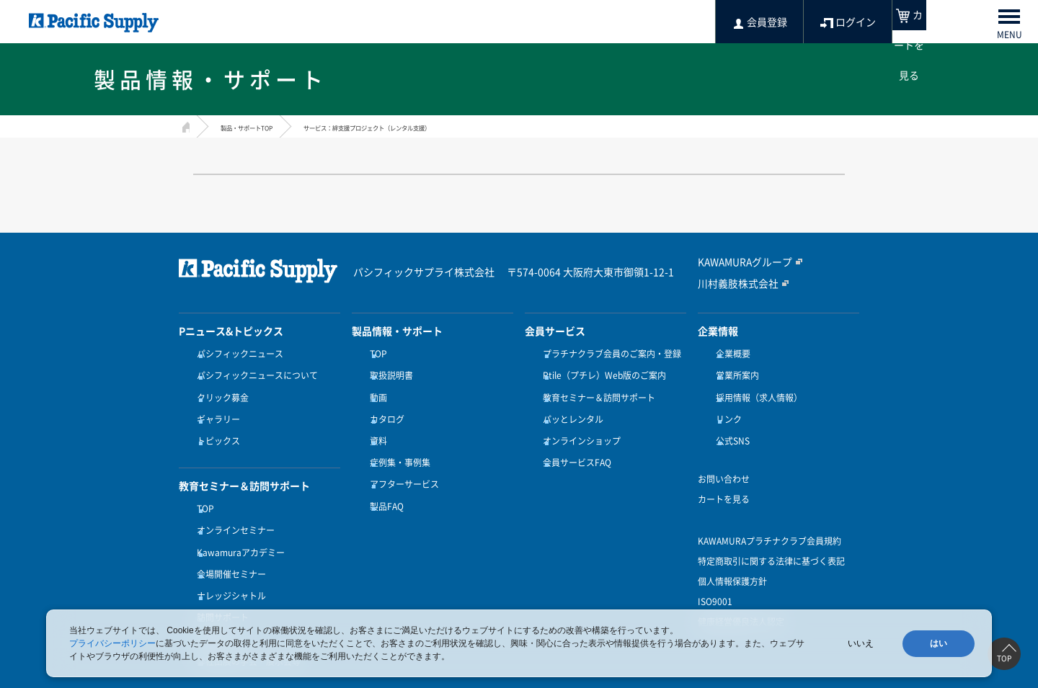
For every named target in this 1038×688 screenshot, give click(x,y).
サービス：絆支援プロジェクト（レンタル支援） (424, 126)
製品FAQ (383, 476)
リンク (725, 406)
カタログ (383, 406)
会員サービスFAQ (573, 441)
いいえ (861, 643)
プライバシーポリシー (112, 643)
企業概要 (729, 353)
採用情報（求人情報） (755, 389)
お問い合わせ (724, 458)
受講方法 (210, 593)
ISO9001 (715, 580)
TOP (201, 487)
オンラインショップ (578, 424)
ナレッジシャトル (227, 558)
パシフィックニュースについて (253, 371)
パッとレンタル (569, 406)
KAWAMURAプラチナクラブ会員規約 (769, 520)
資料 (374, 424)
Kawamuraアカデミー (237, 523)
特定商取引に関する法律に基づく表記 (771, 540)
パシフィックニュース (236, 353)
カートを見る (724, 478)
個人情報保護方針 (732, 560)
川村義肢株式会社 (732, 282)
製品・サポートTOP (259, 126)
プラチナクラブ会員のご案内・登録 (608, 353)
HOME (184, 125)
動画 (374, 389)
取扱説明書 (387, 371)
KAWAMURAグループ (739, 262)
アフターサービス (400, 459)
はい (938, 643)
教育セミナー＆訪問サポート (595, 389)
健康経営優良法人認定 (741, 600)
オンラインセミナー (232, 505)
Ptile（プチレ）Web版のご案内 (600, 371)
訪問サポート (219, 575)
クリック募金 (219, 389)
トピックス (214, 424)
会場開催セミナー (227, 540)
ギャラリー (214, 406)
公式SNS (729, 424)
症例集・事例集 (396, 441)
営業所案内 (733, 371)
